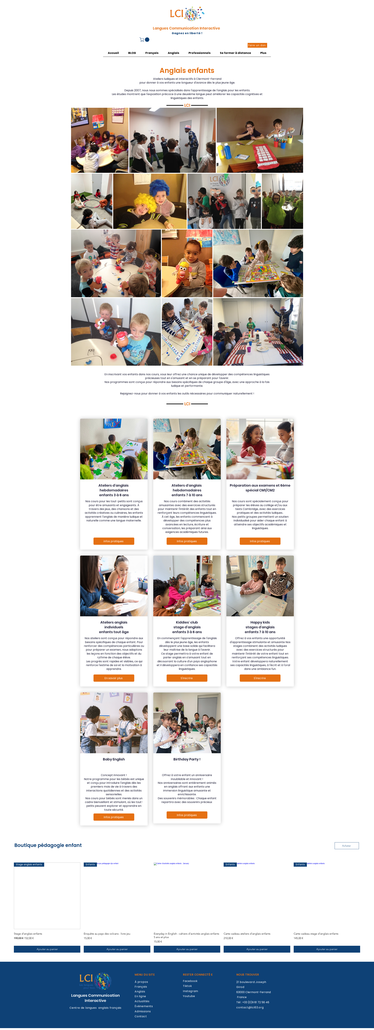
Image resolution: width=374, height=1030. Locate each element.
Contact (141, 1016)
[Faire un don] (257, 45)
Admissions (143, 1011)
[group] (187, 907)
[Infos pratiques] (114, 817)
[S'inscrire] (187, 678)
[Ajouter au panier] (47, 949)
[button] (145, 39)
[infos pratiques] (114, 541)
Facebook (190, 981)
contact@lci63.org (250, 1007)
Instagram (190, 991)
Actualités (142, 1001)
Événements (144, 1006)
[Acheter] (347, 845)
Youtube (189, 996)
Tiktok (187, 986)
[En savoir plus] (114, 678)
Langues (79, 995)
